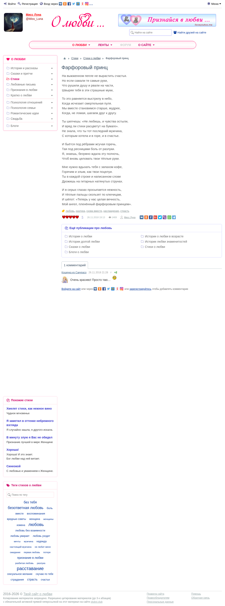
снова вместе (94, 211)
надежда (41, 541)
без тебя (30, 502)
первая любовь (32, 552)
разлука (80, 211)
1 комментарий (75, 265)
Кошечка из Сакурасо (74, 272)
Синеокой (13, 466)
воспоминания (36, 513)
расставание (30, 568)
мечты (17, 541)
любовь (70, 211)
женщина (34, 519)
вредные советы (16, 519)
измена (21, 525)
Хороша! (12, 449)
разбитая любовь (24, 563)
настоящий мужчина (20, 547)
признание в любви (30, 557)
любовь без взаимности (30, 530)
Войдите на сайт (71, 289)
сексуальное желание (19, 574)
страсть (124, 211)
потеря (47, 552)
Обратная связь (200, 597)
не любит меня (43, 547)
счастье (45, 579)
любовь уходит (41, 536)
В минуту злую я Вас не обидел (29, 437)
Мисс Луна (33, 14)
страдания (17, 579)
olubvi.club (97, 601)
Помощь (196, 593)
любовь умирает (19, 536)
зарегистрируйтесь (140, 289)
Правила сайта (155, 593)
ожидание (15, 552)
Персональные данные (160, 601)
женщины (48, 519)
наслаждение (111, 211)
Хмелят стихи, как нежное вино (29, 408)
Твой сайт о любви (37, 594)
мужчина (28, 541)
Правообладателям (158, 597)
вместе (19, 513)
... (76, 3)
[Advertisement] (30, 197)
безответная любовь (25, 508)
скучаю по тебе (44, 574)
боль (50, 508)
